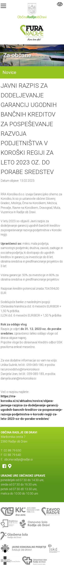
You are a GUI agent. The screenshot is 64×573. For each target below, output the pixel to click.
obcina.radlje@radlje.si (18, 459)
